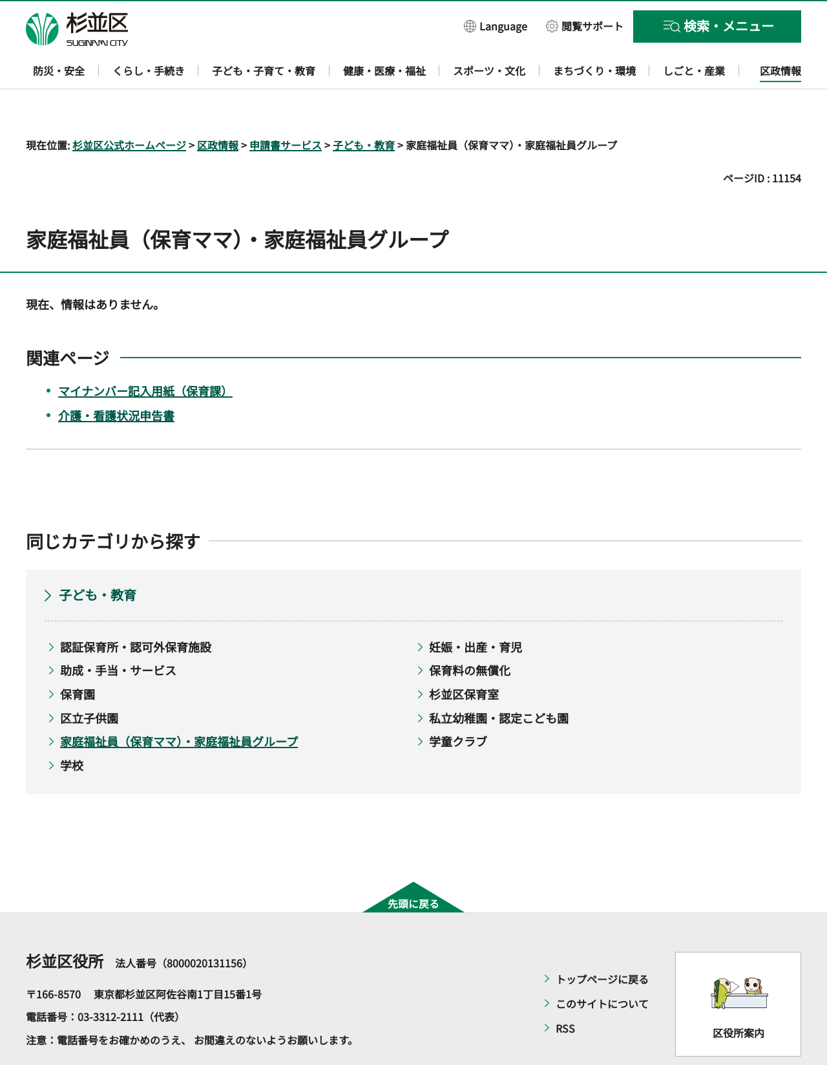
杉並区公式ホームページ (129, 107)
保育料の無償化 (469, 633)
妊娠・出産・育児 (475, 609)
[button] (495, 25)
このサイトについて (602, 966)
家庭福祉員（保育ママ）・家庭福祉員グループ (179, 704)
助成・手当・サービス (118, 633)
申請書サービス (285, 107)
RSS (565, 990)
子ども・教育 (364, 107)
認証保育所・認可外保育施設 (135, 609)
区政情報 (217, 107)
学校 (71, 727)
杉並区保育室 (464, 656)
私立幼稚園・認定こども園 (499, 680)
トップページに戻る (602, 941)
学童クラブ (458, 704)
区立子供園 (89, 680)
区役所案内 (738, 996)
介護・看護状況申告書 (116, 377)
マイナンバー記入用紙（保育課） (145, 353)
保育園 (77, 656)
